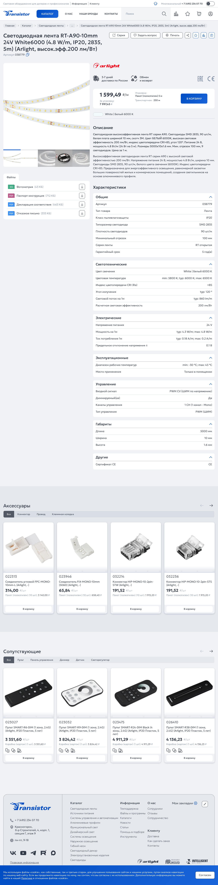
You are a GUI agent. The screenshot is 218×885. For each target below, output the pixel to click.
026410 (172, 722)
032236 (172, 576)
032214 (118, 576)
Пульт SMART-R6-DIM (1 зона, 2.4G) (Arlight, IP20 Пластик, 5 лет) (28, 729)
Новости (125, 822)
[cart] (199, 14)
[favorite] (187, 14)
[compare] (176, 14)
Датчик (80, 659)
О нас (69, 13)
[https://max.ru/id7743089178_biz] (53, 853)
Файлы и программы (133, 813)
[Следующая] (211, 505)
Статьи (124, 827)
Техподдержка (129, 808)
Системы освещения (83, 836)
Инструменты (128, 836)
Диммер (64, 659)
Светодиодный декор (83, 850)
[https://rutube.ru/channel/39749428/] (43, 853)
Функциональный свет (84, 827)
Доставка (153, 836)
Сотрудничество (158, 818)
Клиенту (94, 3)
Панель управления (41, 659)
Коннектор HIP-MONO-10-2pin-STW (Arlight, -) (133, 583)
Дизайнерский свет (82, 832)
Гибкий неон (78, 846)
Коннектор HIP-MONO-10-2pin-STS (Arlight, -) (189, 583)
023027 (11, 722)
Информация (79, 3)
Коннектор (23, 514)
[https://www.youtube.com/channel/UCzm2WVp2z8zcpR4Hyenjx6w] (23, 853)
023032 (65, 722)
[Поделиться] (188, 35)
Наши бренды (88, 13)
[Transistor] (16, 12)
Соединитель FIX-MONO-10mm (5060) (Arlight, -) (79, 583)
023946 (65, 576)
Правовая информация (24, 862)
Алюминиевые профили (85, 822)
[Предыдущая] (201, 505)
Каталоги (125, 818)
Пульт (20, 659)
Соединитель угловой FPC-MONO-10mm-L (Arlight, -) (28, 583)
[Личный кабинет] (210, 14)
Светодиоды (78, 860)
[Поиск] (164, 14)
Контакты (111, 13)
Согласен (205, 875)
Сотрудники (155, 808)
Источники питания (82, 813)
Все (9, 514)
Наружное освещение (84, 841)
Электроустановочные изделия (89, 855)
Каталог (47, 13)
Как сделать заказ (159, 841)
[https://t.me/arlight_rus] (33, 853)
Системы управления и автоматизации (94, 818)
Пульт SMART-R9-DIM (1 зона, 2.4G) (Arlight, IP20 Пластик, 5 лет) (81, 729)
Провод (41, 514)
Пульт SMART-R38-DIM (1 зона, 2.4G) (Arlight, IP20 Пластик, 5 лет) (188, 729)
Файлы (11, 177)
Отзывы (152, 813)
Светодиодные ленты (83, 808)
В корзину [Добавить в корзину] (194, 98)
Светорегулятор (100, 659)
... (72, 25)
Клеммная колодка (63, 514)
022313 (11, 576)
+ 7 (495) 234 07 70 (192, 3)
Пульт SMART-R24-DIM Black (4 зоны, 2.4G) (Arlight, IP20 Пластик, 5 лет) (136, 731)
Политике (26, 878)
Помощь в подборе (132, 832)
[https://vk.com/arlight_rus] (13, 853)
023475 (118, 722)
